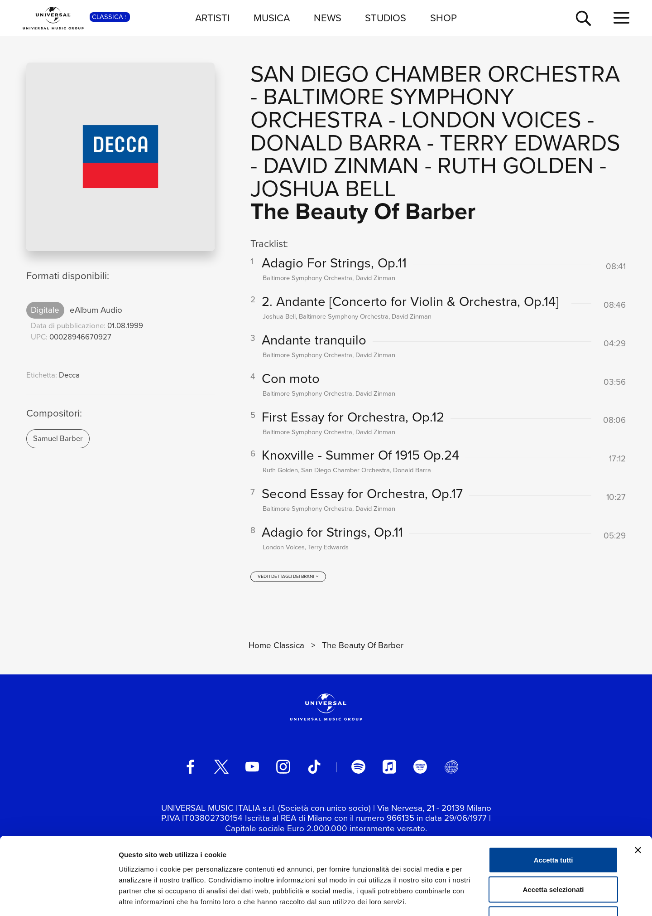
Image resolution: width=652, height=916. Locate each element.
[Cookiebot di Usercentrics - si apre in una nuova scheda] (58, 898)
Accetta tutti (553, 797)
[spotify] (358, 767)
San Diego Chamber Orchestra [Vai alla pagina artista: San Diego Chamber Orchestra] (435, 74)
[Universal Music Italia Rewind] (451, 767)
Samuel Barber (58, 438)
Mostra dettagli (476, 898)
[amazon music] (420, 767)
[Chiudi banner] (638, 787)
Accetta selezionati (553, 827)
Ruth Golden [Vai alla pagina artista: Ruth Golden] (515, 165)
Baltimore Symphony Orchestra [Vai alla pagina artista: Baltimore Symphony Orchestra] (382, 107)
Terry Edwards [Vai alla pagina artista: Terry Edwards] (530, 143)
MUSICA (272, 17)
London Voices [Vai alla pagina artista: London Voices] (491, 119)
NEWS (327, 17)
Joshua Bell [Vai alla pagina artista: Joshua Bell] (323, 188)
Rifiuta (553, 856)
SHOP (443, 17)
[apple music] (389, 767)
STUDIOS (385, 17)
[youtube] (252, 767)
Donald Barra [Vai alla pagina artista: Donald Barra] (335, 143)
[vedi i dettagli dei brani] (288, 577)
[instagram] (283, 767)
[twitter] (221, 767)
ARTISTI (212, 17)
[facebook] (190, 767)
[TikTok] (314, 767)
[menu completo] (621, 18)
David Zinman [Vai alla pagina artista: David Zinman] (341, 165)
